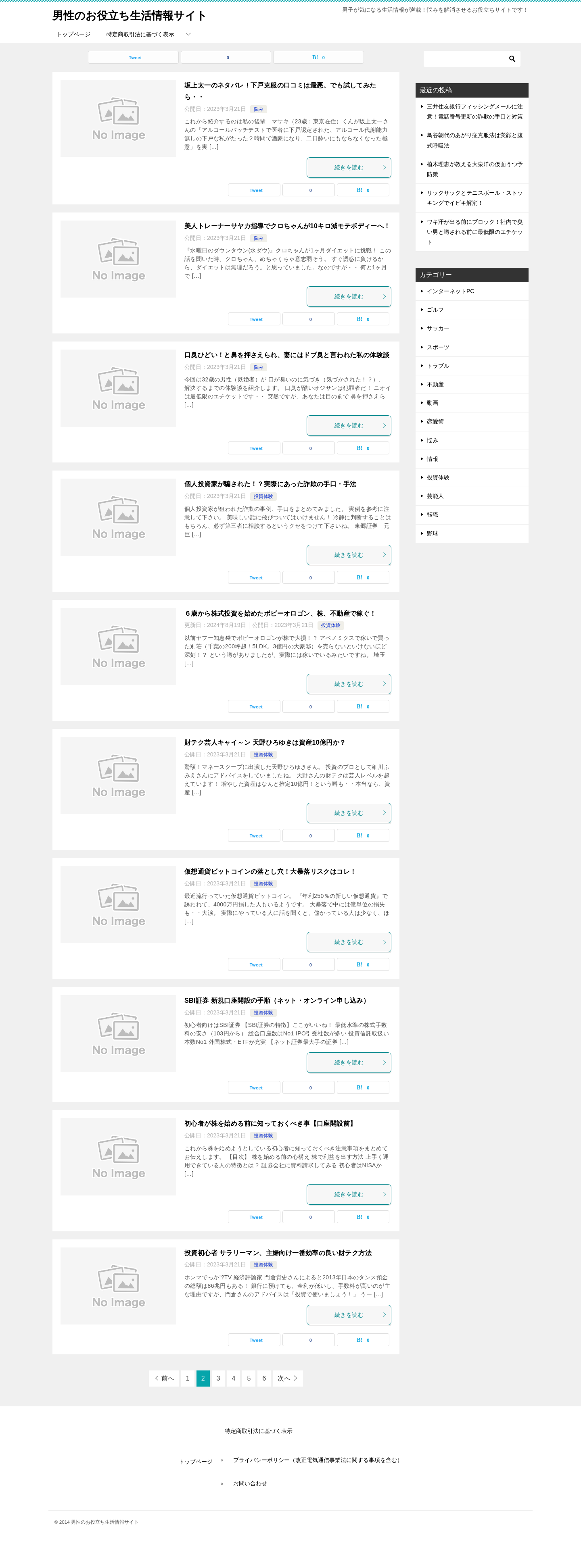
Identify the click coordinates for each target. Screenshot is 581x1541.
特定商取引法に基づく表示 (140, 34)
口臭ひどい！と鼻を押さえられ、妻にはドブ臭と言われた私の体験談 (286, 355)
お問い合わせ (250, 1483)
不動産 (435, 384)
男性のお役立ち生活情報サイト (138, 14)
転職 (432, 514)
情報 (432, 459)
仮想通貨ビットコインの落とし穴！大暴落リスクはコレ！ (270, 871)
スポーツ (438, 347)
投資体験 (263, 496)
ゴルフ (435, 309)
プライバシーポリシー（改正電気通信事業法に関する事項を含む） (318, 1460)
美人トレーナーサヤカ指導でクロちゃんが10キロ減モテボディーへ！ (287, 226)
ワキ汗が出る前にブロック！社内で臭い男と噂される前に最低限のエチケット (475, 232)
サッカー (438, 328)
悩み (258, 109)
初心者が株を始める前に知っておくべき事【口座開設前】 (270, 1123)
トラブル (438, 365)
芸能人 (435, 496)
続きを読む (360, 167)
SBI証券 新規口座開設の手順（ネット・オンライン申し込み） (277, 1000)
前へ (167, 1378)
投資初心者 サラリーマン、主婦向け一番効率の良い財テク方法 (278, 1252)
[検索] (472, 59)
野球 (432, 533)
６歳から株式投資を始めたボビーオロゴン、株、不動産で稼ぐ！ (280, 613)
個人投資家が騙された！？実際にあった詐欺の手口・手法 (270, 484)
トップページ (73, 34)
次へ (284, 1378)
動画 (432, 403)
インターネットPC (450, 291)
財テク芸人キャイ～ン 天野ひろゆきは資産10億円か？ (265, 742)
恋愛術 (435, 421)
